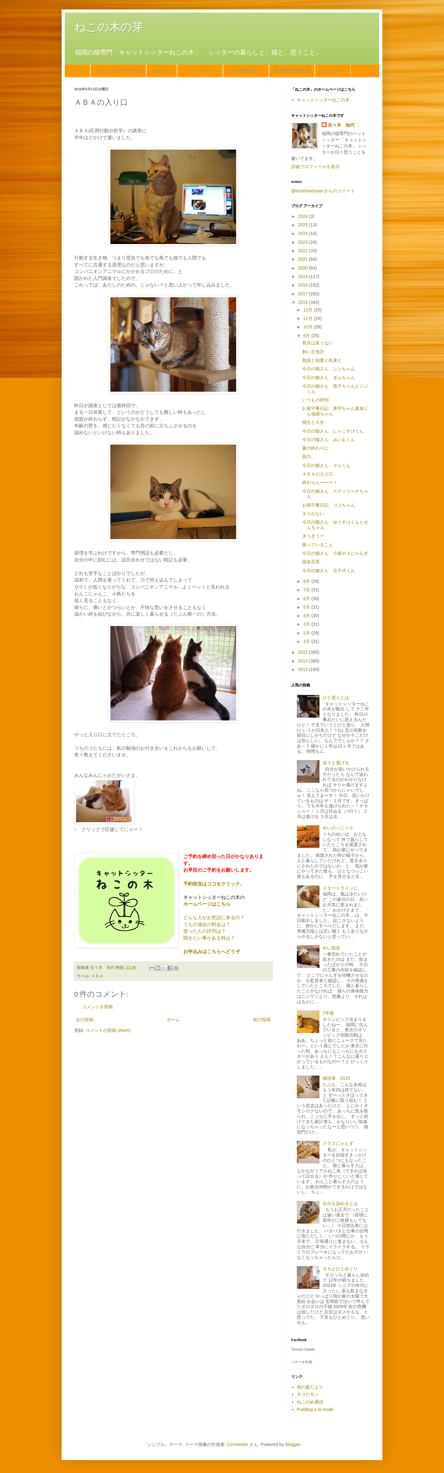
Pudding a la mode (315, 1409)
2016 (303, 302)
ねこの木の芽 (108, 26)
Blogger (292, 1444)
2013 (303, 669)
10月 (308, 326)
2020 (303, 267)
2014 (303, 660)
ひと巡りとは (336, 697)
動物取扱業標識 (291, 70)
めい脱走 (331, 947)
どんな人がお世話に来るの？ (214, 917)
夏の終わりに (315, 448)
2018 (303, 284)
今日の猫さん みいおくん (328, 439)
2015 (303, 652)
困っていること (317, 544)
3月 (307, 624)
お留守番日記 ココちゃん (328, 505)
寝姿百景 (311, 561)
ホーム (77, 70)
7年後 (328, 1012)
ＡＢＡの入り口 (317, 473)
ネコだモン (308, 1394)
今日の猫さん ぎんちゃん (328, 377)
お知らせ (162, 70)
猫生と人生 (313, 422)
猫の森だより (310, 1387)
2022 (303, 250)
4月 (307, 615)
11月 (308, 318)
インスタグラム (200, 70)
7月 (307, 589)
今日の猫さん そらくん (326, 465)
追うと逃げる (336, 762)
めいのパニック (338, 827)
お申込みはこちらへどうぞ (211, 951)
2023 (303, 242)
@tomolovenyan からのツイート (323, 190)
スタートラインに (340, 887)
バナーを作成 (301, 1362)
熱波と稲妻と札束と (322, 360)
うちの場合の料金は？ (206, 924)
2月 (307, 632)
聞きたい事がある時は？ (209, 938)
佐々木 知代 (341, 125)
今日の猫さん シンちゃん (328, 368)
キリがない (313, 513)
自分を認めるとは (340, 1203)
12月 (308, 309)
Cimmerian (237, 1444)
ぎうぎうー (313, 535)
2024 (303, 233)
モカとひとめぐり (340, 1268)
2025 (303, 224)
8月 (307, 581)
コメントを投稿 (97, 1006)
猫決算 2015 (336, 1078)
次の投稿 (84, 1019)
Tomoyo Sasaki (303, 1349)
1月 (307, 641)
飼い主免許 (313, 351)
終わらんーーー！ (319, 482)
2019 (303, 276)
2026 (303, 216)
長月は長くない (317, 342)
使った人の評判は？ (204, 931)
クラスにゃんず (338, 1143)
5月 (307, 607)
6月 (307, 598)
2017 (303, 293)
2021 (303, 259)
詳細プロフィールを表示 (315, 166)
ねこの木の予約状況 (118, 70)
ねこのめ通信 (310, 1401)
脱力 (306, 456)
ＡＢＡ (97, 976)
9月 (307, 335)
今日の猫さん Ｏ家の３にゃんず (335, 553)
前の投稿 (262, 1019)
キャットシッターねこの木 (323, 99)
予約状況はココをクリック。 (214, 883)
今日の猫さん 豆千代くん (328, 570)
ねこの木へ (332, 70)
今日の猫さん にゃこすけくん (333, 431)
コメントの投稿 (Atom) (108, 1030)
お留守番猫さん (246, 70)
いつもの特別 (315, 399)
